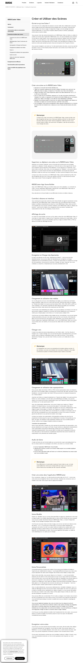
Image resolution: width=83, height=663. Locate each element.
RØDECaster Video (19, 7)
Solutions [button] (31, 2)
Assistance (60, 2)
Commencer (10, 18)
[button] (73, 3)
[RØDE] (12, 3)
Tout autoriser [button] (20, 658)
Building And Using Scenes (30, 7)
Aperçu (9, 15)
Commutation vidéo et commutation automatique (16, 22)
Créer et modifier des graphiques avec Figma (17, 59)
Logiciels (39, 2)
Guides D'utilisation (49, 2)
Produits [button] (24, 2)
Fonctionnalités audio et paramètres (16, 56)
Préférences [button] (9, 658)
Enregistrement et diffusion (14, 53)
